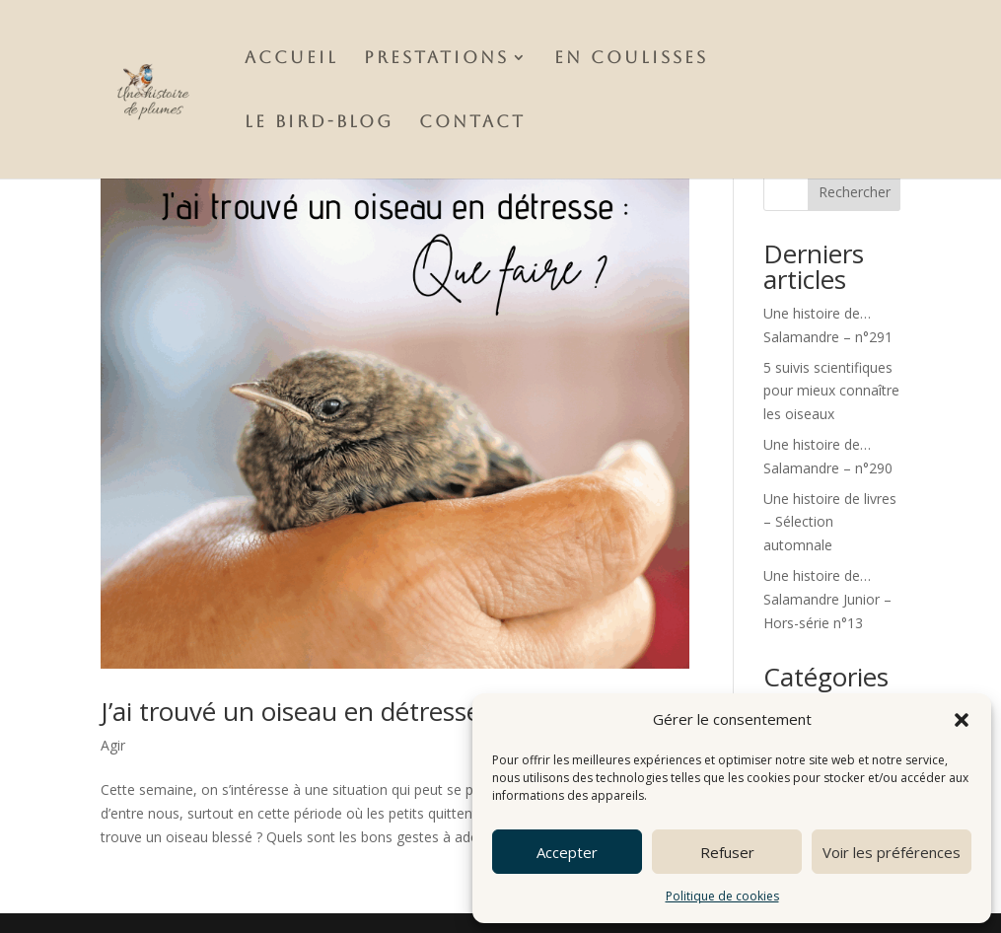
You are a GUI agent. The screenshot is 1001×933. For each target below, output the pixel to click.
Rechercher (855, 191)
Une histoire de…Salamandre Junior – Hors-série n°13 (827, 599)
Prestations (436, 58)
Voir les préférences (891, 852)
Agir (113, 745)
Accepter (567, 852)
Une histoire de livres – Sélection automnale (829, 522)
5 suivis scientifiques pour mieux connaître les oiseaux (831, 391)
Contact (472, 122)
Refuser (727, 852)
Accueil (291, 58)
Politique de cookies (722, 896)
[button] (961, 720)
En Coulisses (631, 58)
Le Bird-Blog (319, 122)
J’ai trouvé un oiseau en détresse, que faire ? (358, 711)
